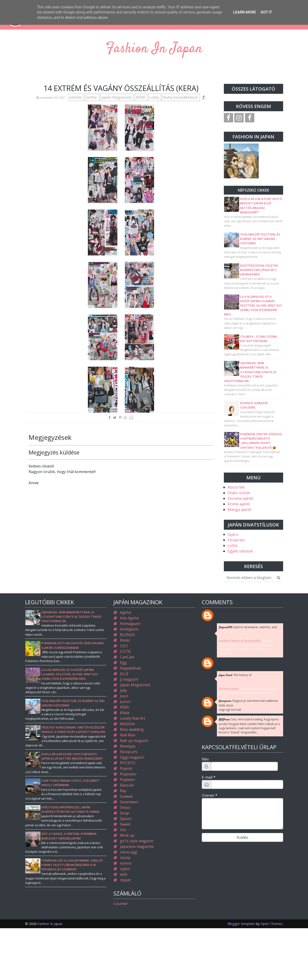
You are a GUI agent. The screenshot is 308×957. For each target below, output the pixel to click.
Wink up (127, 835)
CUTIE (125, 651)
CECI (124, 645)
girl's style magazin (136, 840)
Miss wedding (132, 729)
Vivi (123, 829)
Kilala (124, 712)
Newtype (128, 746)
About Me (236, 487)
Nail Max (127, 735)
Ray (123, 790)
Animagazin (130, 623)
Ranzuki (127, 785)
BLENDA (127, 634)
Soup (124, 813)
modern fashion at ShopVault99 (239, 641)
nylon (125, 868)
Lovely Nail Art (132, 718)
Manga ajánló (240, 509)
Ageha (125, 612)
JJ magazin (129, 679)
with (123, 874)
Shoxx (125, 807)
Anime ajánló (239, 503)
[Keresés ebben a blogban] (249, 577)
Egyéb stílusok (240, 551)
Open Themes (271, 923)
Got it (266, 12)
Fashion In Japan (154, 49)
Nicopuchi (128, 751)
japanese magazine (137, 846)
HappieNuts (130, 668)
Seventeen (129, 801)
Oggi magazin (132, 757)
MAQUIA (127, 723)
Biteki (125, 640)
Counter (120, 903)
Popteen (127, 779)
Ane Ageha (129, 618)
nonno (126, 863)
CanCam (127, 657)
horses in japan (229, 689)
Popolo (126, 768)
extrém (76, 97)
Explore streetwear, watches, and (248, 627)
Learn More (244, 12)
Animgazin (129, 629)
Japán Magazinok (117, 97)
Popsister (128, 774)
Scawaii (126, 796)
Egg (123, 662)
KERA (141, 97)
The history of (235, 675)
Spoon (125, 818)
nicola (125, 857)
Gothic (92, 97)
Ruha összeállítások (181, 97)
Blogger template (241, 923)
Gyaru (233, 534)
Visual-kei (236, 539)
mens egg (128, 852)
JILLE (124, 673)
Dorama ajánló (240, 498)
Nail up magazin (134, 740)
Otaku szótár (239, 492)
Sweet (125, 824)
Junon (125, 701)
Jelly (123, 690)
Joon (124, 696)
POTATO (127, 762)
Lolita (154, 97)
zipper (125, 879)
